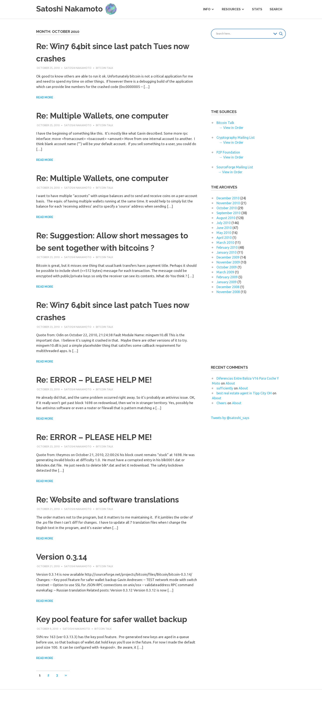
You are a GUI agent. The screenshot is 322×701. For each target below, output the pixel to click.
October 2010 (226, 208)
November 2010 (228, 203)
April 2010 (224, 237)
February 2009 (227, 277)
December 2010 (227, 198)
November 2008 (228, 292)
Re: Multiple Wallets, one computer (105, 115)
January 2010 (226, 252)
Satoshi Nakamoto (77, 67)
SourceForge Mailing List (234, 167)
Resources (231, 9)
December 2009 (227, 257)
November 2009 (228, 262)
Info (206, 9)
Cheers (221, 403)
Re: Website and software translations (110, 499)
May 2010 (223, 232)
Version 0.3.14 (62, 556)
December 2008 (227, 287)
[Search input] (243, 34)
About (230, 383)
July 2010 (223, 223)
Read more (44, 97)
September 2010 (228, 213)
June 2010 (224, 228)
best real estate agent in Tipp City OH (244, 393)
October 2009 (226, 267)
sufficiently (224, 388)
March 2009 (225, 272)
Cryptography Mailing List (235, 137)
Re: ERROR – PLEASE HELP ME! (96, 380)
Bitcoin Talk (104, 67)
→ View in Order (231, 127)
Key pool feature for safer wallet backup (114, 619)
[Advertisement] (245, 77)
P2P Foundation (228, 152)
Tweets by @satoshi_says (230, 418)
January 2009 (226, 282)
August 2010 (225, 218)
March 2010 (225, 242)
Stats (257, 9)
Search (276, 9)
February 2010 (227, 247)
